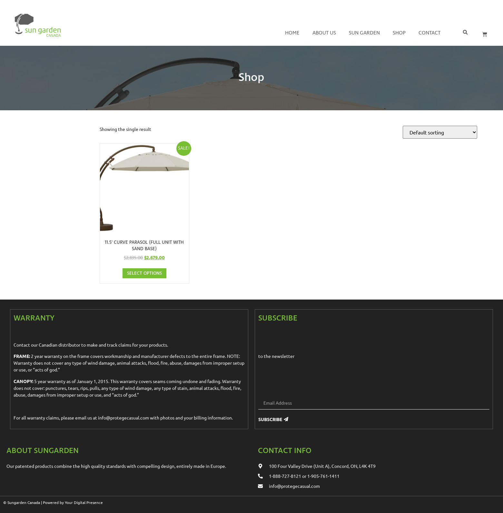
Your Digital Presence (84, 502)
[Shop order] (440, 132)
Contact (429, 33)
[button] (465, 32)
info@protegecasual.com (123, 417)
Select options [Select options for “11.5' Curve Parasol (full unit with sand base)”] (144, 273)
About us (324, 33)
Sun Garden (364, 33)
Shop (399, 33)
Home (292, 33)
